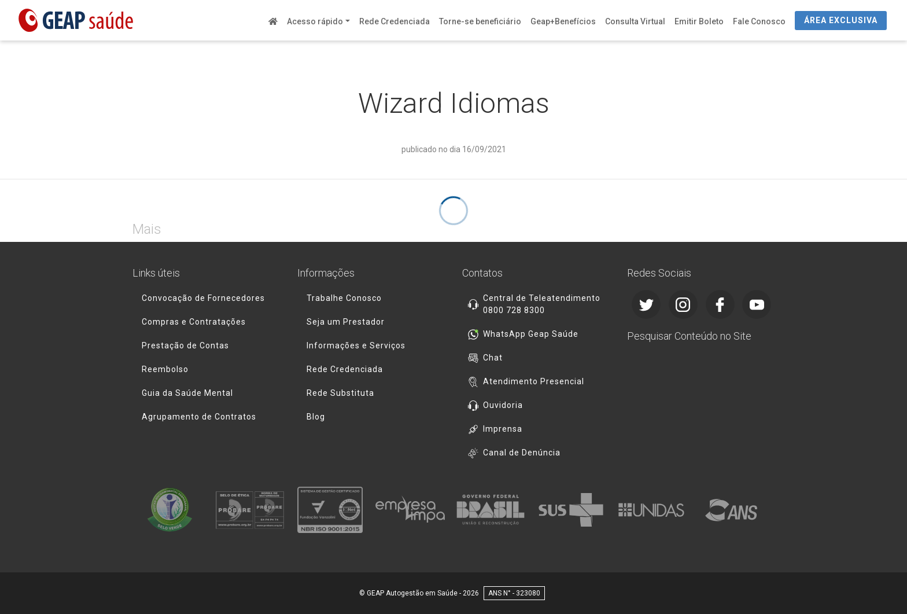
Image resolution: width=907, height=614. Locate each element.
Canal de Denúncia (522, 452)
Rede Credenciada (394, 21)
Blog (316, 416)
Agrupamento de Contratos (199, 416)
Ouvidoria (503, 405)
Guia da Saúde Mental (187, 393)
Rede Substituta (340, 393)
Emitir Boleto (699, 21)
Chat (493, 357)
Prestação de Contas (185, 345)
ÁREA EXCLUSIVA (840, 20)
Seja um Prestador (346, 321)
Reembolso (165, 369)
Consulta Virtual (635, 21)
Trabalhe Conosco (344, 298)
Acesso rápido (315, 21)
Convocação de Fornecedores (203, 298)
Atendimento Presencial (533, 381)
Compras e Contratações (194, 321)
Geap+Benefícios (563, 21)
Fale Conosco (759, 21)
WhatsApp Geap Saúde (530, 334)
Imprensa (502, 428)
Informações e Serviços (356, 345)
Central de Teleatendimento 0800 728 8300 (541, 304)
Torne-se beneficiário (480, 21)
